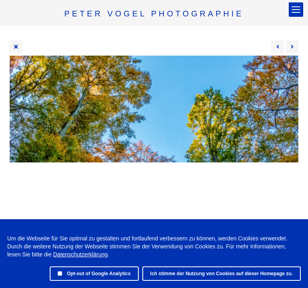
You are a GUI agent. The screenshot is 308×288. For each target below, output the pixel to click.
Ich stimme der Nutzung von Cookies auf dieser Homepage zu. (221, 273)
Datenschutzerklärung (80, 254)
